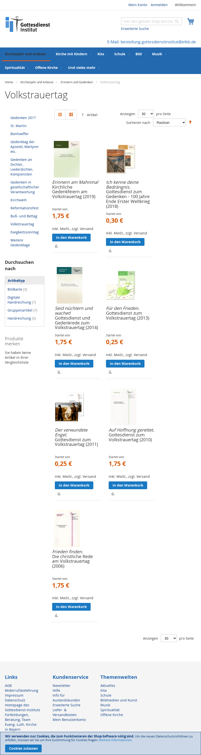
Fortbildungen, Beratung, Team (17, 717)
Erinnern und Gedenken (77, 82)
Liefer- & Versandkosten (65, 712)
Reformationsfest (24, 208)
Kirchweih (18, 200)
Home (9, 82)
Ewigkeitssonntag (24, 232)
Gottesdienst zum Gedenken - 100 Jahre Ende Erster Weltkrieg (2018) (128, 199)
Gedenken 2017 (23, 117)
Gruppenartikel (22, 310)
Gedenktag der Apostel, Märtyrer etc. (24, 146)
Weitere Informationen (115, 740)
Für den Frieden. (122, 308)
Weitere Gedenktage (20, 242)
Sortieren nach (138, 122)
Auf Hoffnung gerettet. (131, 430)
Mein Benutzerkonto (69, 719)
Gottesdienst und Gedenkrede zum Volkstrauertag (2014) (76, 323)
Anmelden (159, 4)
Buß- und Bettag (23, 216)
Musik (105, 705)
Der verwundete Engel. (71, 432)
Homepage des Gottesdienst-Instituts (22, 707)
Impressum (14, 695)
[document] (100, 743)
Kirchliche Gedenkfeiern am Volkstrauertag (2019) (73, 192)
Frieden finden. (67, 551)
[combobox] (151, 21)
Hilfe (56, 690)
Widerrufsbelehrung (21, 690)
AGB (8, 685)
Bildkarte (17, 289)
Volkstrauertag (22, 224)
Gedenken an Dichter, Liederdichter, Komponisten (21, 166)
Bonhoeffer (19, 133)
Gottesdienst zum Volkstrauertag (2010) (130, 437)
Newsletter (61, 685)
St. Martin (18, 125)
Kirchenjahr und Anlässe (37, 82)
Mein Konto (137, 4)
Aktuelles (107, 685)
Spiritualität (110, 710)
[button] (56, 245)
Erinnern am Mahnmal (75, 182)
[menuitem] (26, 54)
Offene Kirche (111, 714)
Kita (103, 690)
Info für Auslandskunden (66, 697)
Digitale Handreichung (22, 299)
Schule (105, 695)
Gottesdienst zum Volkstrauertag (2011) (76, 442)
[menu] (100, 60)
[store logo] (28, 24)
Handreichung (22, 318)
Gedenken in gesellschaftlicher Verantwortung (24, 187)
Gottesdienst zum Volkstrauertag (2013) (127, 315)
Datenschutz (15, 700)
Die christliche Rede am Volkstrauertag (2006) (72, 561)
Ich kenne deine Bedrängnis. (122, 184)
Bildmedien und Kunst (118, 700)
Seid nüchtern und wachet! (74, 310)
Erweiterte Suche (135, 28)
